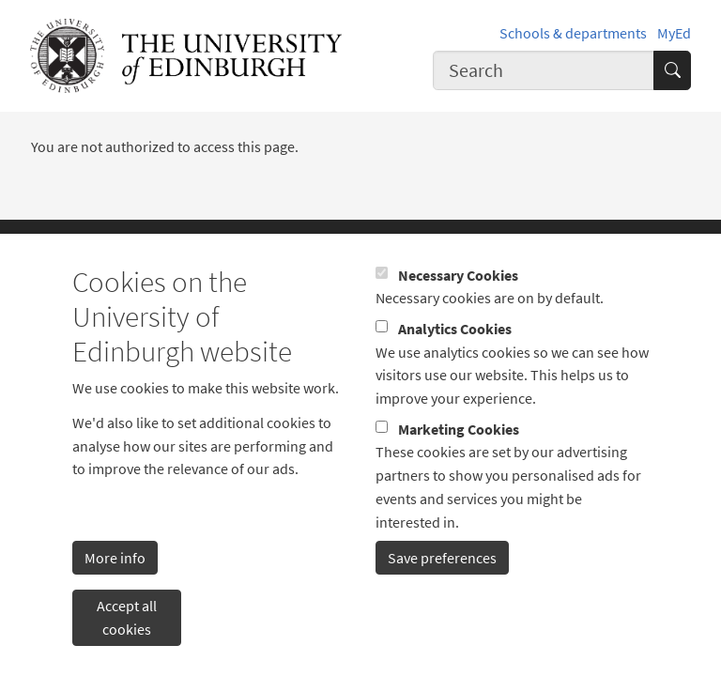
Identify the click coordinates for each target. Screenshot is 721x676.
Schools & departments (573, 32)
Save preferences (442, 585)
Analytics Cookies (455, 356)
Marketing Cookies (458, 456)
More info (115, 585)
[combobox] (543, 70)
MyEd (674, 32)
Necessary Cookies (458, 302)
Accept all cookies (127, 645)
